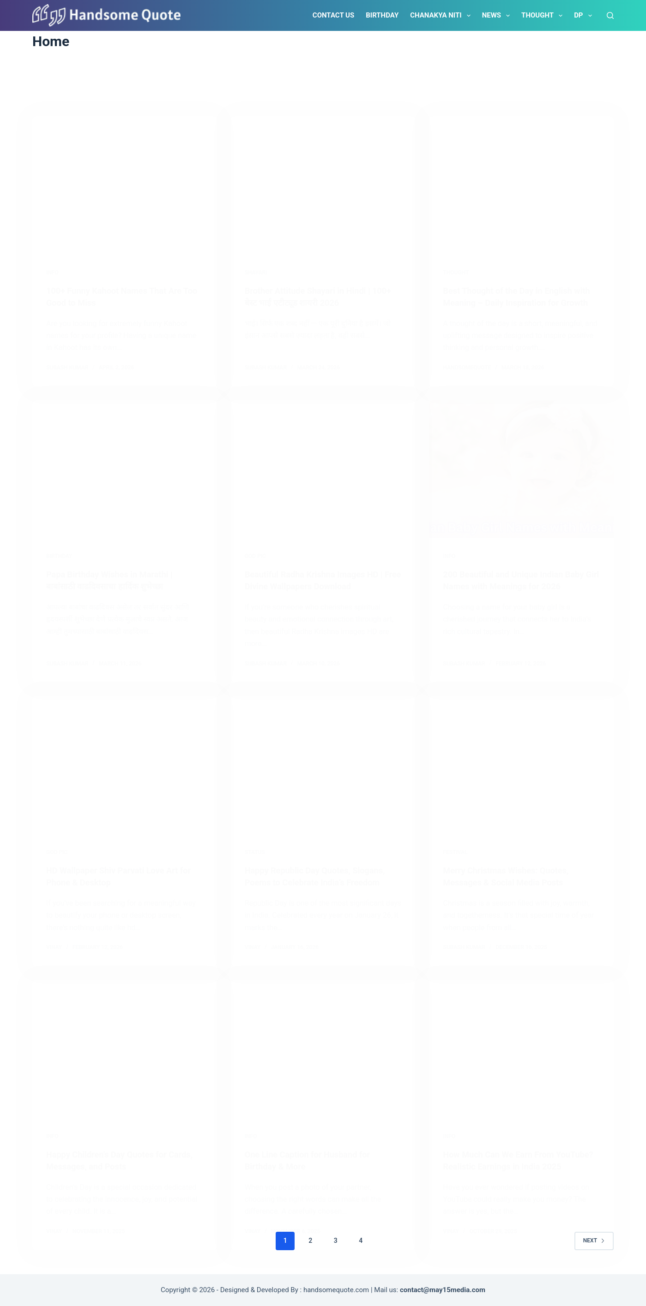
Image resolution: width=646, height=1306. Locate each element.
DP (584, 15)
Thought (543, 15)
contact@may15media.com (442, 1290)
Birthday (382, 15)
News (497, 15)
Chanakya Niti (442, 15)
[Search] (610, 15)
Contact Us (333, 15)
